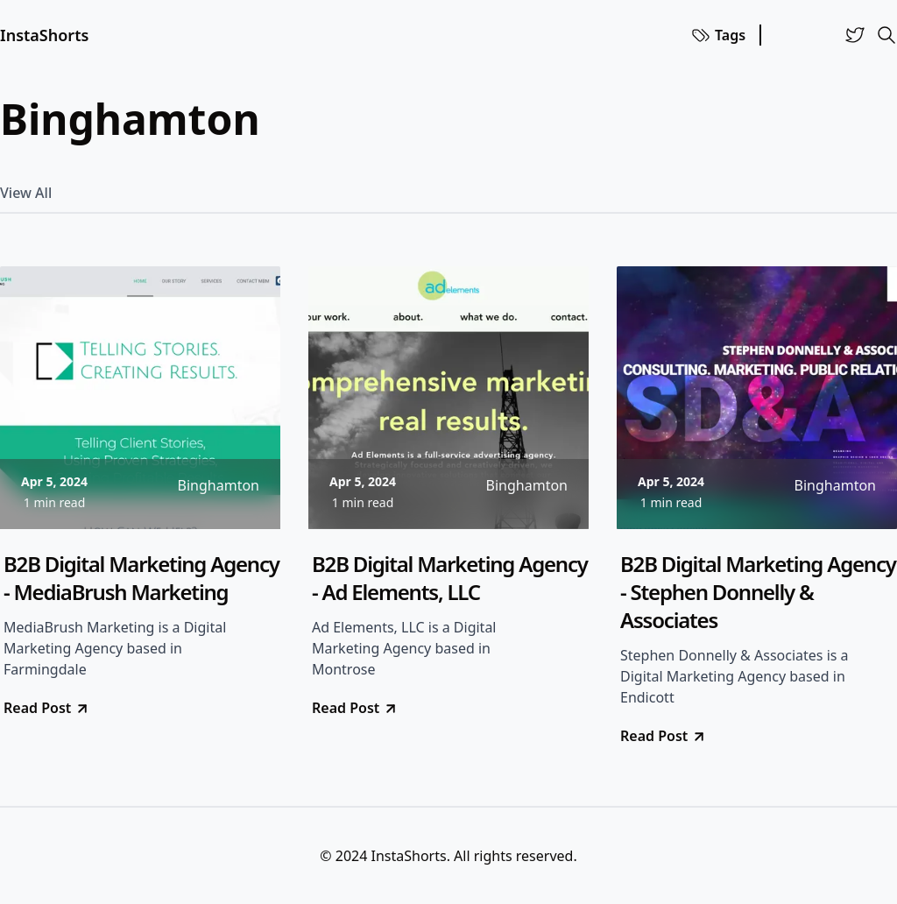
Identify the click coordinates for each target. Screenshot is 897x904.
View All (26, 192)
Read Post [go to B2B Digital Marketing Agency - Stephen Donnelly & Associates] (663, 735)
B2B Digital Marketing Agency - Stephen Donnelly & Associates (758, 592)
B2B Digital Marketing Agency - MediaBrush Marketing (141, 578)
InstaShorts (44, 35)
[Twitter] (854, 35)
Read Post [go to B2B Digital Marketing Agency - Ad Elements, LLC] (355, 707)
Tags (717, 35)
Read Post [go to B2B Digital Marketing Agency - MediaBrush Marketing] (47, 707)
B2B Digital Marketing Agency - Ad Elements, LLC (450, 578)
